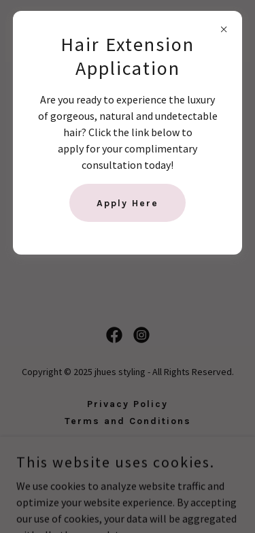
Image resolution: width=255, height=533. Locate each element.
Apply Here (127, 203)
